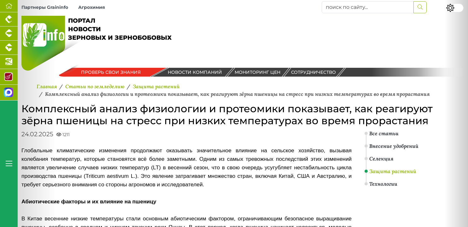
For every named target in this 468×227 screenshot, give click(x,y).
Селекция (381, 158)
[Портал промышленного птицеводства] (9, 19)
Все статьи (384, 133)
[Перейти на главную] (9, 6)
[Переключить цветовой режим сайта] (455, 7)
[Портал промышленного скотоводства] (9, 48)
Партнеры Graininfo (44, 7)
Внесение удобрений (393, 146)
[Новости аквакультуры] (9, 62)
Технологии (383, 184)
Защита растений (392, 171)
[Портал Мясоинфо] (9, 77)
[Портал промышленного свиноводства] (9, 33)
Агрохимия (91, 7)
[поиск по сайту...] (368, 7)
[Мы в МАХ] (9, 93)
